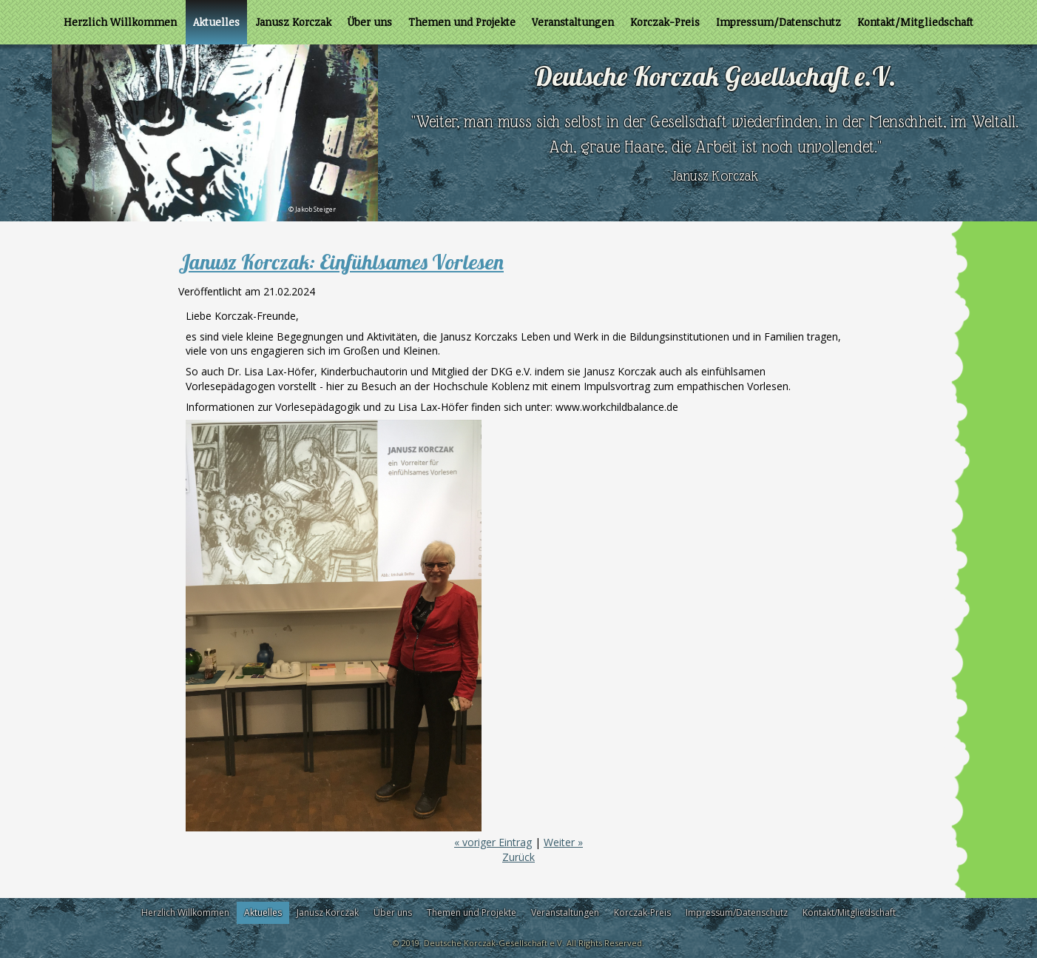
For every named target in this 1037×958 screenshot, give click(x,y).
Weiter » (563, 842)
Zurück (518, 857)
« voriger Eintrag (493, 842)
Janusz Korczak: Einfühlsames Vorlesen (341, 262)
